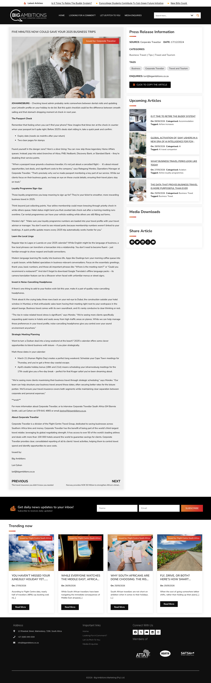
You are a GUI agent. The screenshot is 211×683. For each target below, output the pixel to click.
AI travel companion (168, 149)
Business (136, 68)
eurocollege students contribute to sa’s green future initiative (131, 3)
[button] (101, 41)
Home (62, 15)
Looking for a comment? (82, 15)
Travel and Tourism (165, 55)
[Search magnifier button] (198, 15)
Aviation (182, 169)
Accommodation (186, 121)
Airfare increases (166, 124)
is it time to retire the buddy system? (71, 3)
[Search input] (172, 15)
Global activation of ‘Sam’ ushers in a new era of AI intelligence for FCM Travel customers (174, 141)
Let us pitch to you (110, 15)
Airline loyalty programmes (171, 172)
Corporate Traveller (154, 68)
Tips (150, 55)
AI (180, 146)
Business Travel (137, 55)
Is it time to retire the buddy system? (173, 116)
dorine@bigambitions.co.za (73, 410)
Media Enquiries (133, 15)
